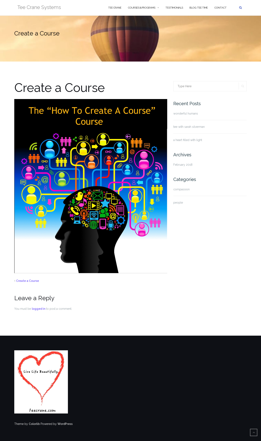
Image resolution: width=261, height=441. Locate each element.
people (178, 202)
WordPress (65, 424)
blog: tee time (198, 7)
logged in (38, 308)
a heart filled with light (187, 140)
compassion (181, 189)
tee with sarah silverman (189, 126)
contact (220, 7)
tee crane (114, 7)
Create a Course (27, 280)
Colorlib (34, 424)
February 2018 (182, 164)
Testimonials (174, 7)
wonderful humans (185, 113)
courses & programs (141, 7)
